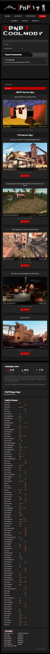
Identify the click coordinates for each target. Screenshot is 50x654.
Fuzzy (9, 464)
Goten (9, 473)
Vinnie (9, 614)
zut (8, 625)
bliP (8, 428)
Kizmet (9, 497)
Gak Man (10, 466)
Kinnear (9, 495)
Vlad (8, 616)
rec (8, 551)
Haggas (9, 477)
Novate (9, 531)
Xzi (8, 618)
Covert (9, 441)
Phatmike (10, 540)
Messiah (11, 60)
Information (8, 84)
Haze (8, 479)
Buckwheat (10, 430)
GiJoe (9, 470)
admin (35, 21)
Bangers (9, 419)
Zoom (9, 623)
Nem (8, 526)
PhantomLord (11, 538)
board (18, 16)
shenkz (9, 569)
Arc (8, 410)
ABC (8, 403)
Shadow (9, 567)
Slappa (9, 578)
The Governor (11, 589)
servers (30, 16)
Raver (9, 547)
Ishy (8, 486)
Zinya (9, 621)
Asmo (9, 412)
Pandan (9, 535)
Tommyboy (10, 598)
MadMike (10, 509)
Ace (8, 405)
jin (8, 491)
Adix (8, 408)
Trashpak (10, 603)
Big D (8, 426)
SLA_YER (10, 580)
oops (8, 533)
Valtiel (9, 607)
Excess (9, 455)
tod (8, 594)
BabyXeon (10, 417)
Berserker (10, 423)
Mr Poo (9, 524)
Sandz (9, 558)
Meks (9, 517)
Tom (8, 596)
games (14, 21)
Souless (9, 585)
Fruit (8, 461)
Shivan (9, 571)
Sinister (9, 576)
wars (25, 21)
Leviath (9, 504)
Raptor (9, 544)
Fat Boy (9, 457)
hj (7, 484)
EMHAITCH (10, 450)
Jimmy (9, 488)
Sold (8, 583)
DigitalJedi (10, 446)
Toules (9, 600)
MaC (8, 506)
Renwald (9, 553)
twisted (9, 605)
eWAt (8, 452)
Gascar (9, 468)
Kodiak (9, 500)
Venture (9, 609)
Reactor (9, 549)
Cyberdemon (11, 443)
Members (8, 88)
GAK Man (10, 634)
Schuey (9, 562)
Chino (9, 437)
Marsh (9, 515)
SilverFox (10, 574)
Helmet (9, 482)
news (7, 16)
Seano (9, 565)
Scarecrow (10, 560)
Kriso (8, 502)
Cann (8, 435)
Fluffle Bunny (11, 459)
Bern (8, 421)
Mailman (9, 511)
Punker (9, 542)
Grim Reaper (11, 475)
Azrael (9, 414)
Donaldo (9, 448)
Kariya (9, 493)
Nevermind (10, 529)
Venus (9, 612)
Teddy (9, 587)
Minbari (9, 522)
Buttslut (9, 432)
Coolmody (10, 439)
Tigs (8, 591)
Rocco (9, 556)
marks (9, 513)
